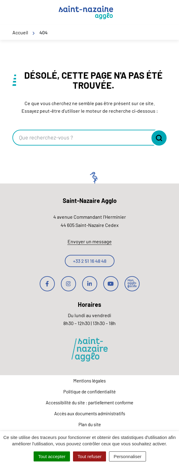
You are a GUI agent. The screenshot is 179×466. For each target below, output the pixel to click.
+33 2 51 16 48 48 (89, 261)
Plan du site (89, 424)
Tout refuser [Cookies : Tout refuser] (89, 456)
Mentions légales (89, 380)
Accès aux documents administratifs (89, 413)
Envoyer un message (90, 241)
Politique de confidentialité (89, 391)
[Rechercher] (157, 138)
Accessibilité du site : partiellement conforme (89, 402)
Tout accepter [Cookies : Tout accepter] (51, 456)
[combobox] (81, 137)
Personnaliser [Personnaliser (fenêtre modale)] (127, 456)
